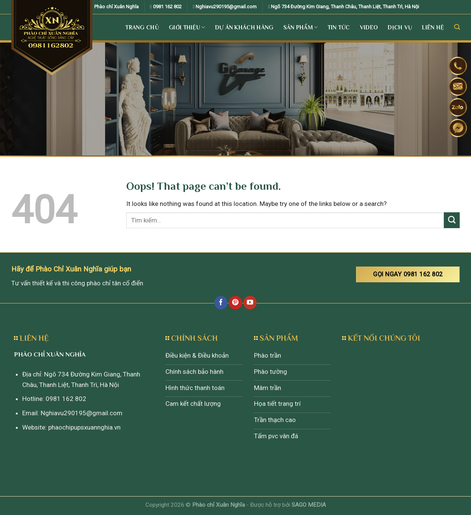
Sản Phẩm (300, 27)
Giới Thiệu (187, 27)
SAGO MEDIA (309, 504)
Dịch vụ (400, 27)
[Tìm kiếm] (457, 27)
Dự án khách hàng (244, 27)
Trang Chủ (142, 27)
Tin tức (339, 27)
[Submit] (452, 220)
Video (369, 27)
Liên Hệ (433, 27)
